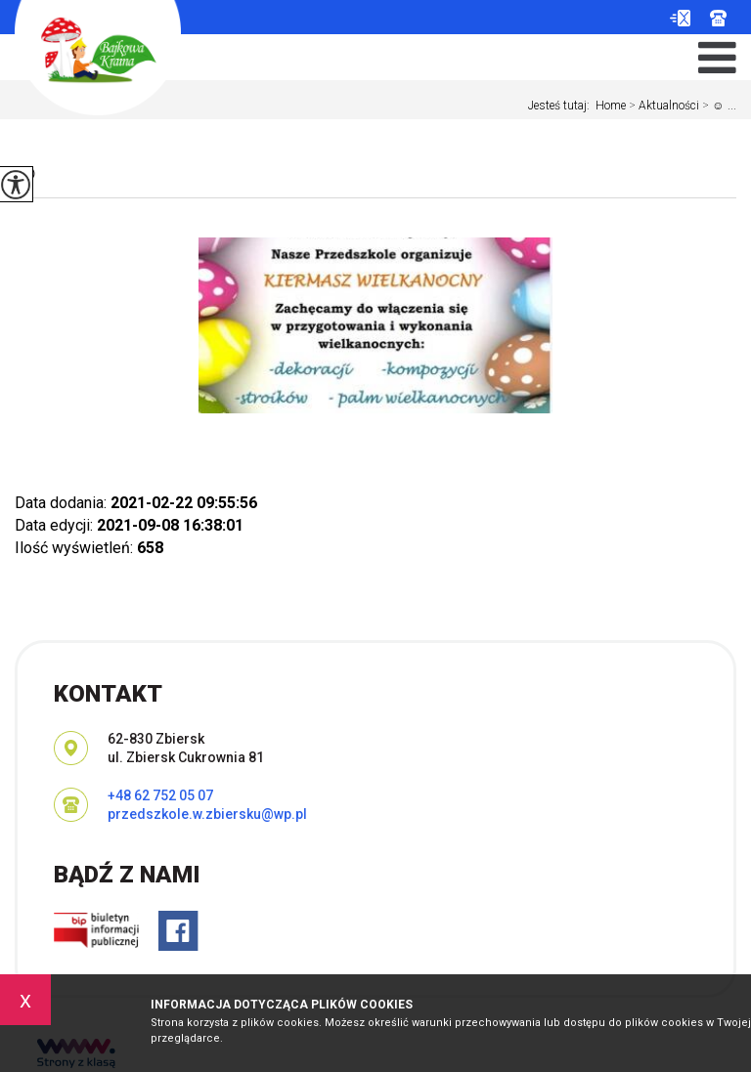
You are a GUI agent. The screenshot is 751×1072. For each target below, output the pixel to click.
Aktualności (662, 105)
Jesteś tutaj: (562, 105)
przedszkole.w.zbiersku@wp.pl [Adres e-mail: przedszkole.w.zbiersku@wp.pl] (207, 814)
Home (611, 105)
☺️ (27, 172)
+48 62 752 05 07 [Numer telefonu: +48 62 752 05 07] (160, 795)
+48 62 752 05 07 (718, 18)
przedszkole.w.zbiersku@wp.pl (680, 18)
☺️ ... (717, 105)
